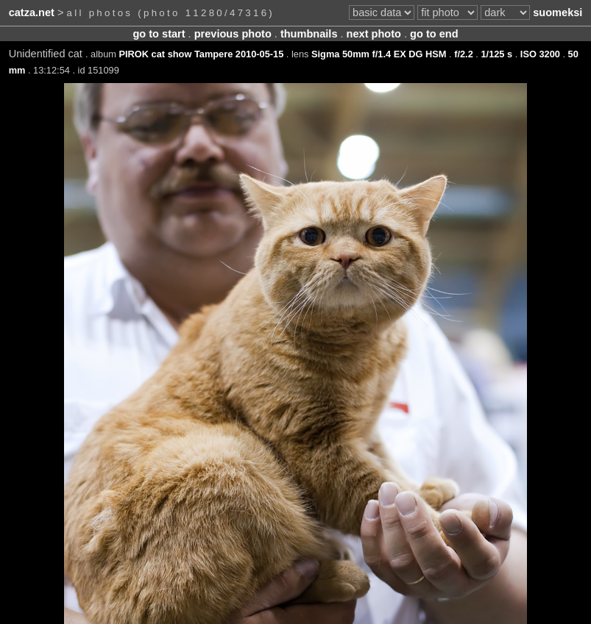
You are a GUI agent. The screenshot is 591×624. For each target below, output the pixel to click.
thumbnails (309, 34)
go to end (434, 34)
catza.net (31, 12)
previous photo (233, 34)
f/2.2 (463, 54)
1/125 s (496, 54)
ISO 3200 (540, 54)
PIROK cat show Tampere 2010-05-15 (201, 54)
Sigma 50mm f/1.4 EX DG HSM (378, 54)
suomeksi (557, 12)
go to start (158, 34)
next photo (374, 34)
